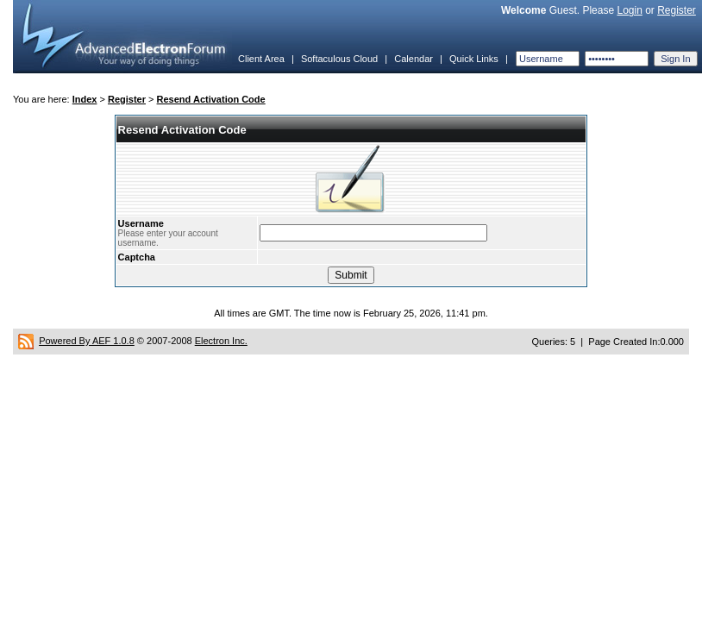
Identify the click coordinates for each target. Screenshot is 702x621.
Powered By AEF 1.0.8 (87, 341)
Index (84, 99)
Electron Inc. (221, 341)
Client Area (261, 58)
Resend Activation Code (211, 99)
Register (676, 10)
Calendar (413, 58)
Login (629, 10)
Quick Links (473, 58)
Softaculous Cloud (339, 58)
